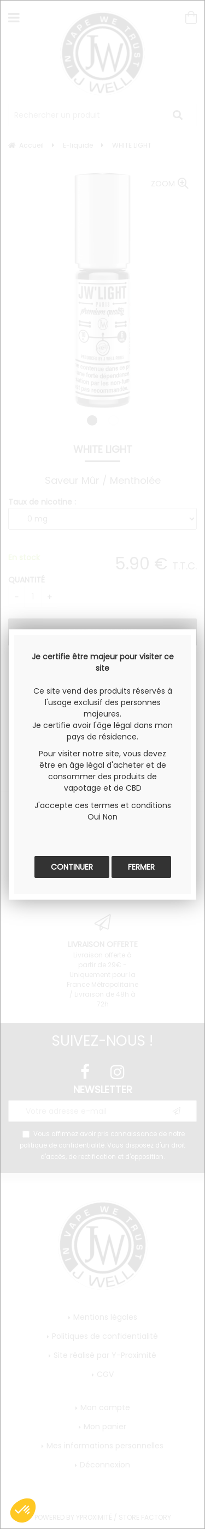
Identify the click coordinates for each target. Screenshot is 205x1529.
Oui (94, 816)
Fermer (141, 866)
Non (110, 816)
